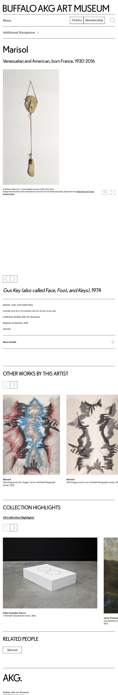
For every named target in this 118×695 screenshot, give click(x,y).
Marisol (15, 49)
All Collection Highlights (18, 517)
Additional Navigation (21, 32)
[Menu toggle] (7, 20)
